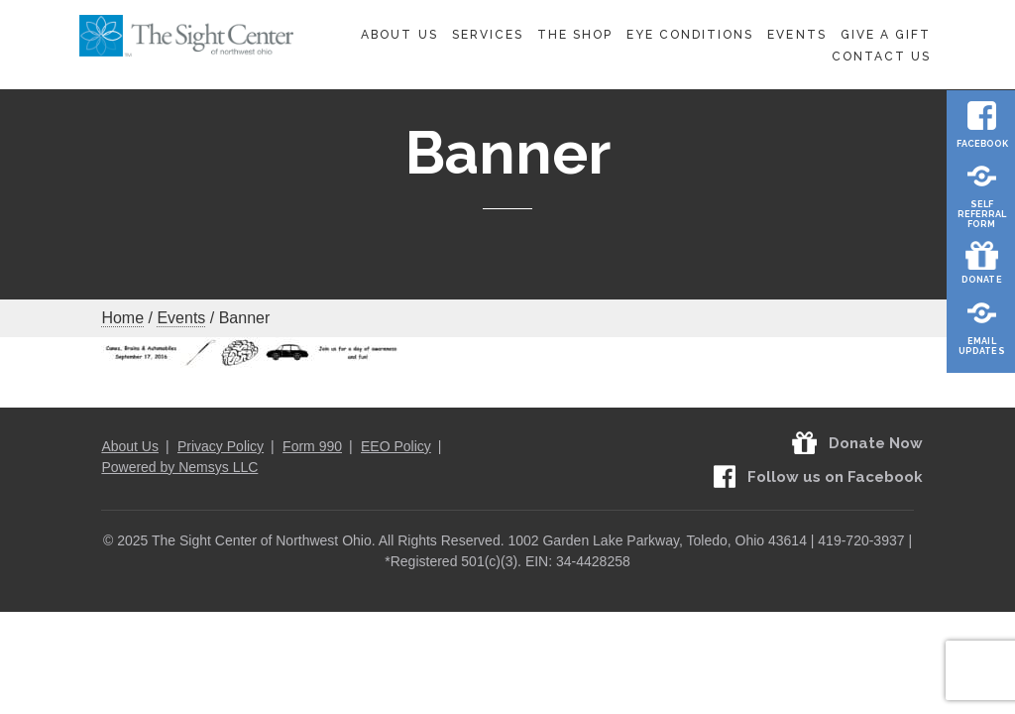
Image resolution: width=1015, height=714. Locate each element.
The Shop (575, 35)
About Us (399, 35)
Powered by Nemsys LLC (179, 467)
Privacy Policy (220, 446)
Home (122, 317)
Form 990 (312, 446)
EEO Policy (396, 446)
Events (796, 35)
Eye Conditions (690, 35)
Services (487, 35)
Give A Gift (886, 35)
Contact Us (881, 56)
